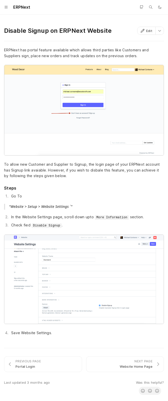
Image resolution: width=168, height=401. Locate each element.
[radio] (142, 390)
